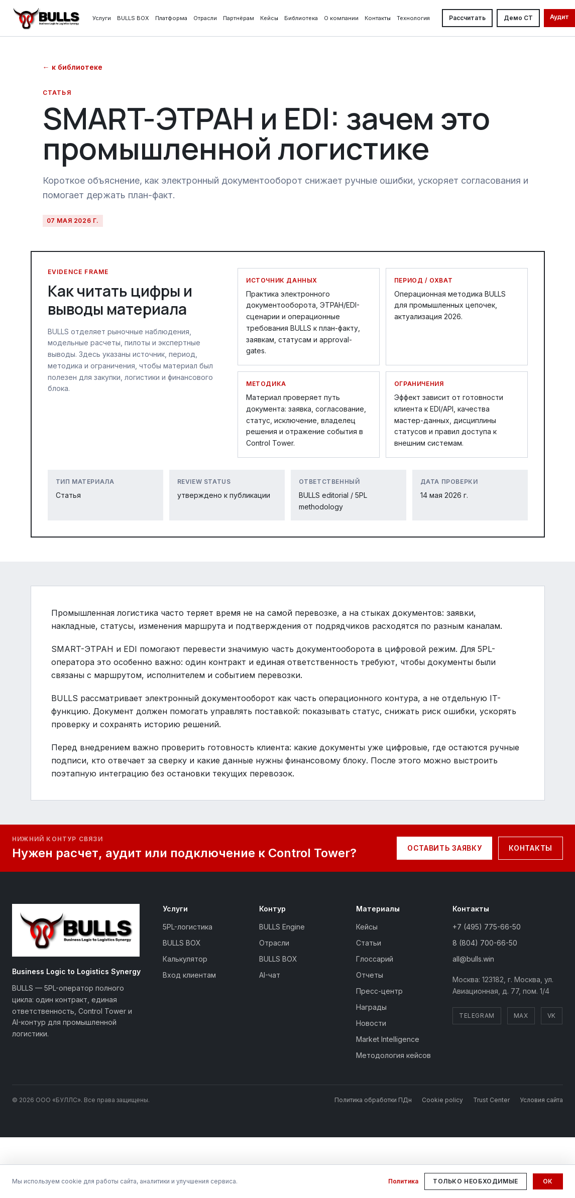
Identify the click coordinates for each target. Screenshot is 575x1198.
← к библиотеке (72, 67)
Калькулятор (185, 959)
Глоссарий (374, 959)
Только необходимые (475, 1181)
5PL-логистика (187, 926)
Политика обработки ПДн (373, 1100)
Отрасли (205, 18)
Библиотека (301, 18)
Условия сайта (541, 1100)
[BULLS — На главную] (46, 18)
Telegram (477, 1015)
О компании (341, 18)
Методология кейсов (393, 1055)
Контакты (378, 18)
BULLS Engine (282, 926)
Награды (371, 1007)
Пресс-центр (379, 991)
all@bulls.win (473, 959)
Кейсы (269, 18)
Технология (413, 18)
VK (551, 1015)
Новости (371, 1023)
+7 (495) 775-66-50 (486, 926)
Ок (548, 1181)
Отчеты (369, 975)
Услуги (101, 18)
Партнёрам (238, 18)
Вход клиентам (189, 975)
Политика (403, 1181)
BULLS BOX (133, 18)
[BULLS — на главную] (76, 930)
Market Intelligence (387, 1039)
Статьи (368, 943)
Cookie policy (442, 1100)
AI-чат (269, 975)
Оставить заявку (444, 848)
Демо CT (518, 18)
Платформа (171, 18)
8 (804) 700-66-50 (484, 943)
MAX (521, 1015)
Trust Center (491, 1100)
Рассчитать (467, 18)
